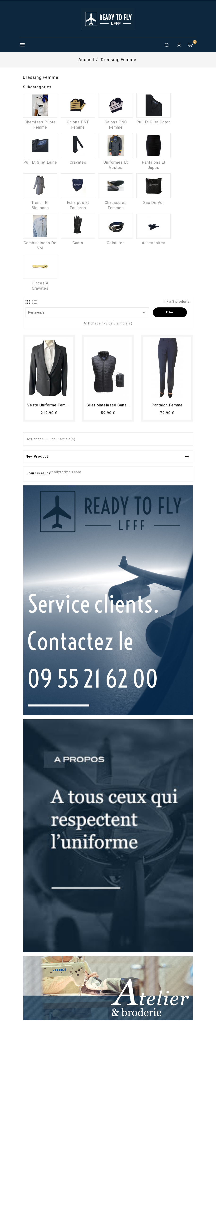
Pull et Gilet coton (153, 122)
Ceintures (116, 243)
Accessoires (153, 243)
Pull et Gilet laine (40, 162)
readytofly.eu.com (65, 472)
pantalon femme (167, 405)
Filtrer (170, 312)
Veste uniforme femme (49, 405)
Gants (78, 243)
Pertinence (87, 312)
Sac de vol (153, 202)
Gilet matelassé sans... (108, 405)
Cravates (78, 162)
